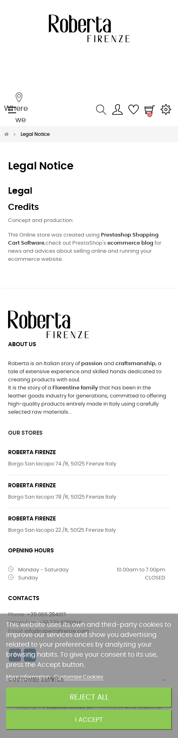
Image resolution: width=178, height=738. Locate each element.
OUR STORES (25, 433)
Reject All (89, 697)
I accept (89, 720)
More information (28, 677)
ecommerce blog (130, 243)
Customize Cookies (78, 677)
